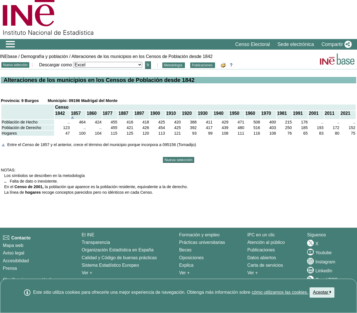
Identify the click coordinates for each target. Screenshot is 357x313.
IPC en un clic (261, 234)
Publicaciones (202, 65)
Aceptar (322, 292)
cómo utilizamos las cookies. (280, 292)
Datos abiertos (261, 257)
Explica (186, 265)
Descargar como (55, 64)
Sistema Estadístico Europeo (110, 265)
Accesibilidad (16, 260)
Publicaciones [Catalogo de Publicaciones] (261, 250)
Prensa (10, 268)
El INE (88, 234)
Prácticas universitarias (202, 242)
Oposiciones (191, 257)
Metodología (173, 65)
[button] (335, 44)
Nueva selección (15, 65)
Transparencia (96, 242)
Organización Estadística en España (118, 250)
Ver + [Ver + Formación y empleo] (184, 272)
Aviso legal (13, 253)
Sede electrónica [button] (296, 44)
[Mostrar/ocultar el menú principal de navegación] (10, 44)
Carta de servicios (265, 265)
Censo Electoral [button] (252, 44)
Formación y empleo (199, 234)
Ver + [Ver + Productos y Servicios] (252, 272)
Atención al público (266, 242)
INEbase (8, 56)
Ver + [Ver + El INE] (87, 272)
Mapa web (13, 245)
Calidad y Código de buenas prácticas (119, 257)
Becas (185, 250)
